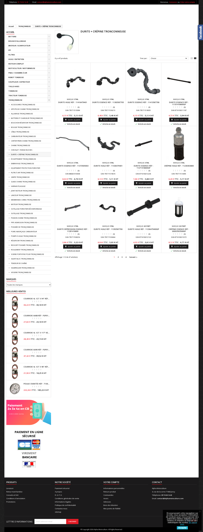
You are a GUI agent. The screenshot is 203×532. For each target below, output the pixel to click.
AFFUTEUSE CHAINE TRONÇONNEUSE (25, 109)
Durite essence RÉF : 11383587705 (108, 102)
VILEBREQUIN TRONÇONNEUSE (23, 268)
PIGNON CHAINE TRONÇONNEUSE (24, 218)
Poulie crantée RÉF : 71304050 (37, 384)
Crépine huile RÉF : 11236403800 (179, 166)
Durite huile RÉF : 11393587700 (108, 229)
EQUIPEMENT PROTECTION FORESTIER (25, 168)
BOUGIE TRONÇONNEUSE (21, 127)
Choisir (169, 58)
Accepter (182, 528)
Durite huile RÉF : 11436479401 (108, 166)
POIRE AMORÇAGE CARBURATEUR (24, 231)
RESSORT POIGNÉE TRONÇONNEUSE (25, 245)
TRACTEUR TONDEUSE (17, 95)
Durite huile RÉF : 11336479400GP (143, 229)
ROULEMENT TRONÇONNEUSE (22, 250)
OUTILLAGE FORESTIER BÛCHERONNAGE (26, 209)
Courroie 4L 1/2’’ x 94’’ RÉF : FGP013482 (37, 299)
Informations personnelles (113, 488)
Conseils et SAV (12, 495)
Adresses (107, 502)
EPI (9, 50)
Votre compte (111, 482)
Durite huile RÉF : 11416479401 (72, 102)
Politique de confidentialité (65, 505)
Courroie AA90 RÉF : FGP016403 (37, 350)
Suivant (133, 257)
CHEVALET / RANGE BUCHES (21, 150)
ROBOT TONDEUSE (16, 77)
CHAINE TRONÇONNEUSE (20, 145)
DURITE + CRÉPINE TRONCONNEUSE (24, 154)
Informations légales (63, 502)
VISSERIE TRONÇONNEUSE (21, 272)
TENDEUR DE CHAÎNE (19, 263)
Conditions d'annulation (15, 498)
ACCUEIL (10, 32)
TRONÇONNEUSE (15, 100)
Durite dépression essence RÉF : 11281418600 (72, 230)
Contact (157, 482)
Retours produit (109, 492)
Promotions (10, 502)
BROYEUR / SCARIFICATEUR (19, 45)
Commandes (108, 495)
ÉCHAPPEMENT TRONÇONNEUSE (23, 159)
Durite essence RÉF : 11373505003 (72, 166)
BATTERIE (12, 36)
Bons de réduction (110, 505)
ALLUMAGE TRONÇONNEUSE (22, 113)
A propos (58, 492)
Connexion (173, 2)
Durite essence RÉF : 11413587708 (143, 102)
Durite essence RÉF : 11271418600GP (143, 167)
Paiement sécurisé (62, 488)
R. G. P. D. (58, 495)
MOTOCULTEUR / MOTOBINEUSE (21, 68)
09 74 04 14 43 (23, 2)
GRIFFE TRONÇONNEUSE (20, 177)
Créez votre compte (187, 2)
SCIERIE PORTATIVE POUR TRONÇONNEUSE (27, 254)
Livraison (9, 488)
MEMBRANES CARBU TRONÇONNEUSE (25, 200)
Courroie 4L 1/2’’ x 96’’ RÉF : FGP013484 (37, 367)
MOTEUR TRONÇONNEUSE (21, 204)
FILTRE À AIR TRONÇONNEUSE (22, 172)
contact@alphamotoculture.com (49, 2)
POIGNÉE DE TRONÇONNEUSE (22, 227)
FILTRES (11, 55)
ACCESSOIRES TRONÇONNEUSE (23, 104)
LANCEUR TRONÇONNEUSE (21, 195)
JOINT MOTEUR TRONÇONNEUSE (23, 191)
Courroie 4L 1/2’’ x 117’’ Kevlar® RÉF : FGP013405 (37, 333)
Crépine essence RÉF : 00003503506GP (179, 230)
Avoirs (105, 498)
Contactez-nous (61, 508)
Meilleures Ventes (16, 291)
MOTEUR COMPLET (16, 64)
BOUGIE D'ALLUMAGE (17, 41)
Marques (11, 279)
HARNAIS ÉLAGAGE (18, 186)
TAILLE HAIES (13, 86)
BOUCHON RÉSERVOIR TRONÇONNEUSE (26, 123)
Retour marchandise (14, 492)
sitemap (58, 512)
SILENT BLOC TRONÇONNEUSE (22, 259)
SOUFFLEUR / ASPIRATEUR (19, 82)
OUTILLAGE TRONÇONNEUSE (22, 213)
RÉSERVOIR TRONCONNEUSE (22, 240)
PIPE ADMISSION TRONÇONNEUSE (24, 222)
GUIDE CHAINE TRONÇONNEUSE (23, 181)
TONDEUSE (12, 91)
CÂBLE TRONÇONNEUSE (20, 132)
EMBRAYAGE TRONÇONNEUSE (22, 163)
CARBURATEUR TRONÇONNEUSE (23, 136)
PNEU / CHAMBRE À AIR (17, 73)
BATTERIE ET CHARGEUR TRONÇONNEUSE (27, 118)
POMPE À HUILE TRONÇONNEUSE (23, 236)
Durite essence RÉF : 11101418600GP (179, 103)
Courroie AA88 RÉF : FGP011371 (37, 316)
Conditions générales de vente (67, 498)
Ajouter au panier (73, 120)
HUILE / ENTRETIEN (16, 59)
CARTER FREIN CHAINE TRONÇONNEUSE (26, 141)
